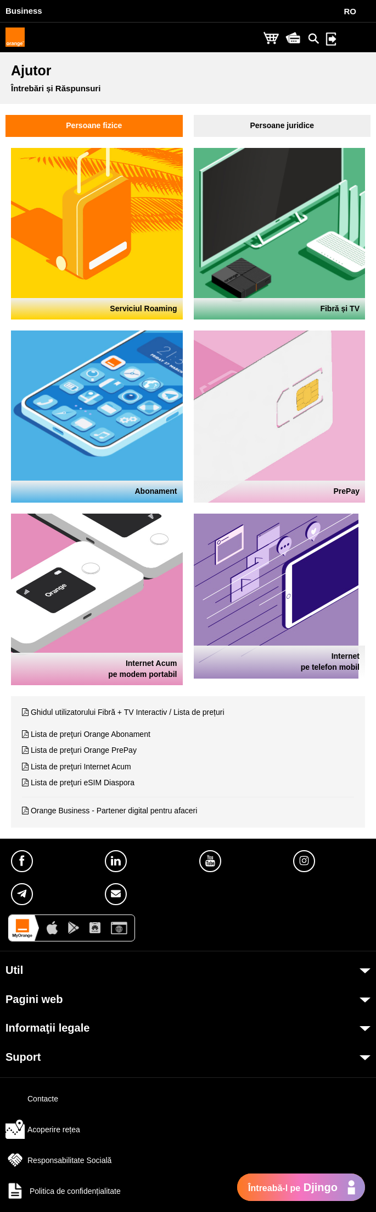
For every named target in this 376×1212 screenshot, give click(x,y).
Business (23, 10)
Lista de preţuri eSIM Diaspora (82, 782)
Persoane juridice (282, 125)
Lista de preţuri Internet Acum (81, 766)
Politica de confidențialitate (63, 1191)
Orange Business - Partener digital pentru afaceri (114, 810)
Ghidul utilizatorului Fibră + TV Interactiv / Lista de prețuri (128, 712)
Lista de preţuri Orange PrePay (84, 750)
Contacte (31, 1098)
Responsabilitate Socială (58, 1160)
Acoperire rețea (42, 1129)
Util (14, 970)
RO (350, 11)
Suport (23, 1057)
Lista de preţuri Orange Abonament (90, 734)
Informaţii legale (47, 1028)
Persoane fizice (94, 125)
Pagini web (34, 999)
